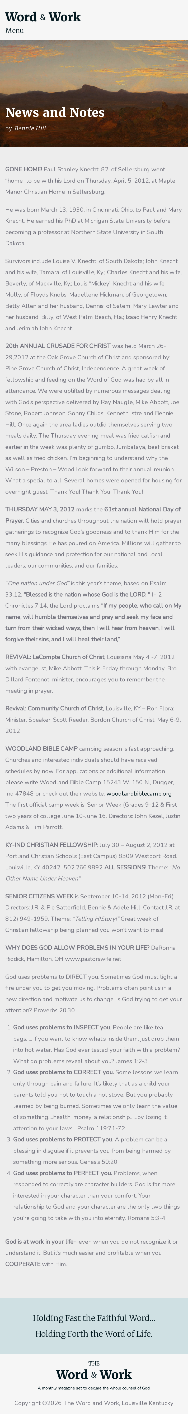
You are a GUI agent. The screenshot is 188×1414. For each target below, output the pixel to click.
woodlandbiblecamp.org (138, 794)
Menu (14, 30)
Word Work (43, 17)
